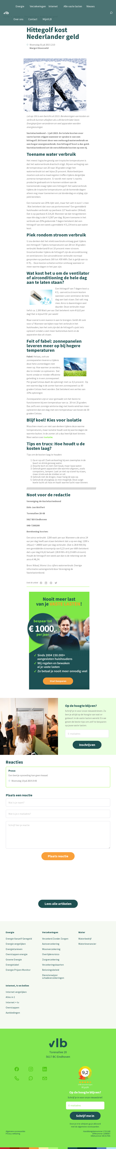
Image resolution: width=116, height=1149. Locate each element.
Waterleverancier (87, 943)
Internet (53, 6)
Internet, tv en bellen (17, 985)
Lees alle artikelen (58, 904)
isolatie (48, 437)
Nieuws (90, 6)
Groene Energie (14, 959)
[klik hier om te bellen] (16, 1078)
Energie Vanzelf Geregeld (19, 938)
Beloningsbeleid (50, 969)
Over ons (18, 19)
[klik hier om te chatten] (31, 1078)
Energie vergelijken (16, 943)
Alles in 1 (10, 997)
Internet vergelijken (16, 991)
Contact (32, 19)
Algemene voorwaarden (15, 1131)
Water (81, 932)
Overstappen (12, 1007)
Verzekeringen (38, 6)
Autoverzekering (50, 943)
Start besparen (58, 680)
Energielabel (12, 964)
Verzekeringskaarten (53, 964)
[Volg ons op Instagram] (31, 1069)
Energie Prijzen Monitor (18, 969)
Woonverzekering (51, 949)
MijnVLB (47, 19)
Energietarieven (14, 949)
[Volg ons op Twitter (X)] (44, 1069)
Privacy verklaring (13, 1133)
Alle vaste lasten (73, 6)
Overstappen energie (16, 954)
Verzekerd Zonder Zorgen (55, 938)
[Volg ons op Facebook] (16, 1069)
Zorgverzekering (50, 959)
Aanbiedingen (13, 1012)
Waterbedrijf (85, 938)
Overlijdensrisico (50, 954)
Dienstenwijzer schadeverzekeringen (53, 976)
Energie (20, 6)
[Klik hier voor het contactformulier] (44, 1078)
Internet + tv (12, 1002)
